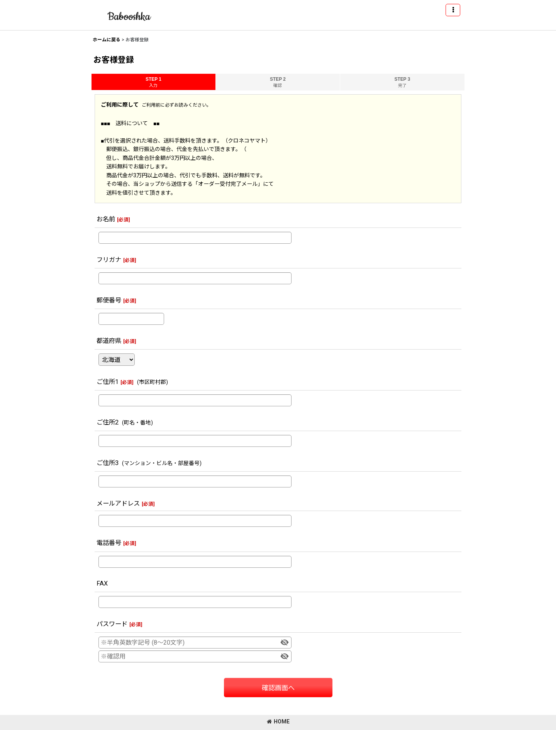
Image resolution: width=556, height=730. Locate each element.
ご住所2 (108, 422)
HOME (278, 721)
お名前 (106, 219)
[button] (453, 10)
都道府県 (109, 341)
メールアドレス (118, 503)
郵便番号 (109, 300)
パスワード (112, 624)
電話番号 (109, 543)
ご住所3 (108, 463)
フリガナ (109, 259)
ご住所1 (108, 381)
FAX (102, 583)
